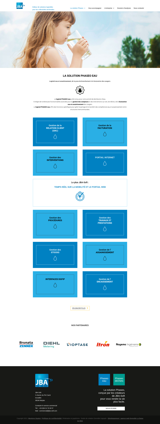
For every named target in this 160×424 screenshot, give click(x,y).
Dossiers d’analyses (124, 8)
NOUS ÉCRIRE (111, 408)
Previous (14, 345)
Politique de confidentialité (51, 418)
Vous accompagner (94, 8)
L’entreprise (108, 8)
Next (146, 345)
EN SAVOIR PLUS (80, 308)
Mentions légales (34, 418)
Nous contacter (139, 8)
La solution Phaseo (76, 8)
